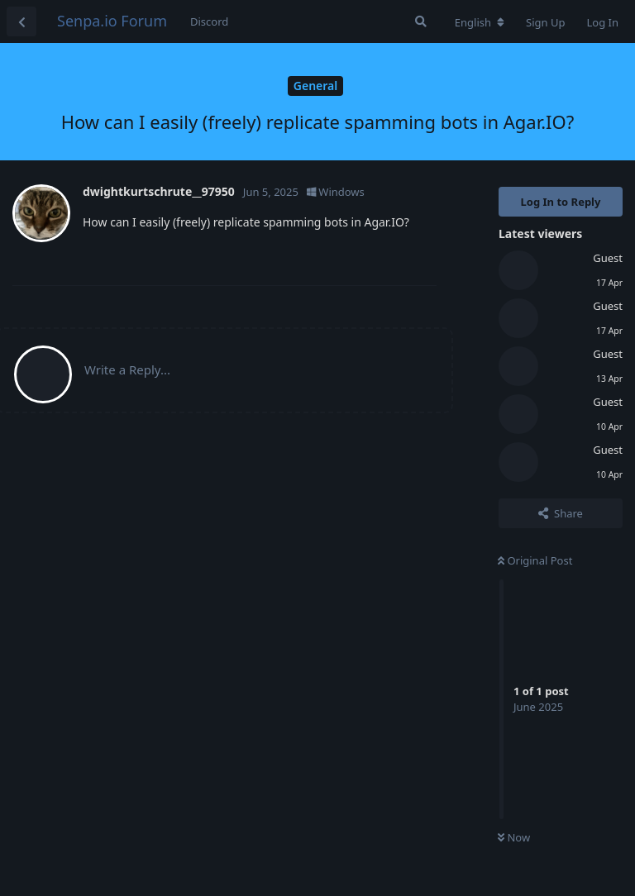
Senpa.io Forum (112, 21)
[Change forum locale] (479, 22)
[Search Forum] (421, 21)
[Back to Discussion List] (21, 21)
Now (514, 837)
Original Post (535, 560)
